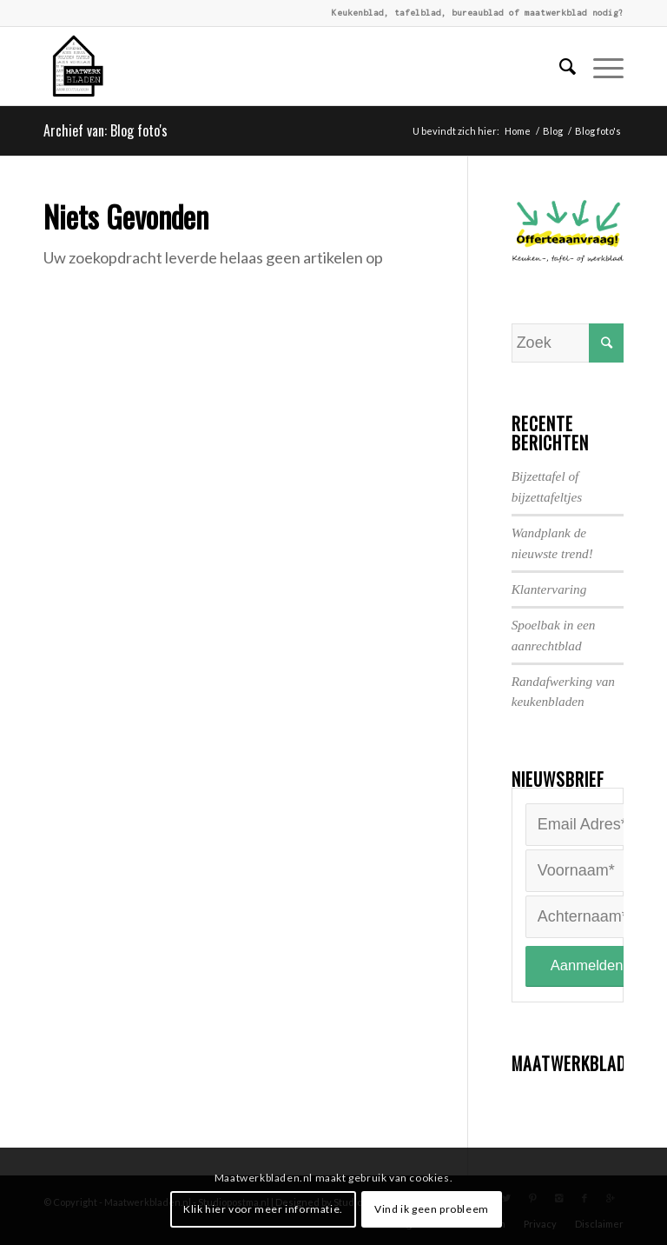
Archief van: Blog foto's (105, 130)
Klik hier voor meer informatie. (263, 1208)
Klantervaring (549, 589)
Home (518, 130)
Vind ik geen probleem (431, 1208)
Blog (553, 130)
